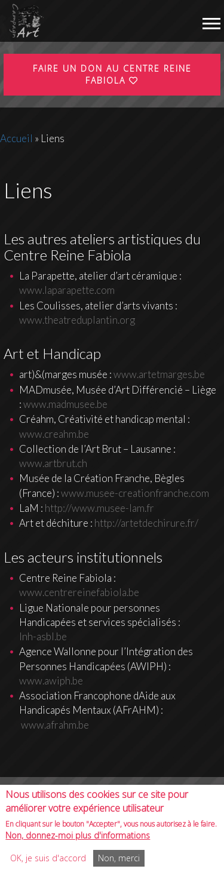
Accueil (16, 138)
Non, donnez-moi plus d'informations (77, 841)
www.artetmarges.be (159, 374)
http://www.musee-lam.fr (99, 508)
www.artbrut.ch (53, 463)
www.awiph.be (51, 680)
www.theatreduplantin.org (77, 320)
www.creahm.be (54, 434)
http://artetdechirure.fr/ (146, 523)
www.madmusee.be (65, 404)
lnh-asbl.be (43, 636)
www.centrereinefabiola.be (79, 592)
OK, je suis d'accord (48, 864)
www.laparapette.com (67, 290)
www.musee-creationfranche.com (135, 493)
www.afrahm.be (54, 725)
